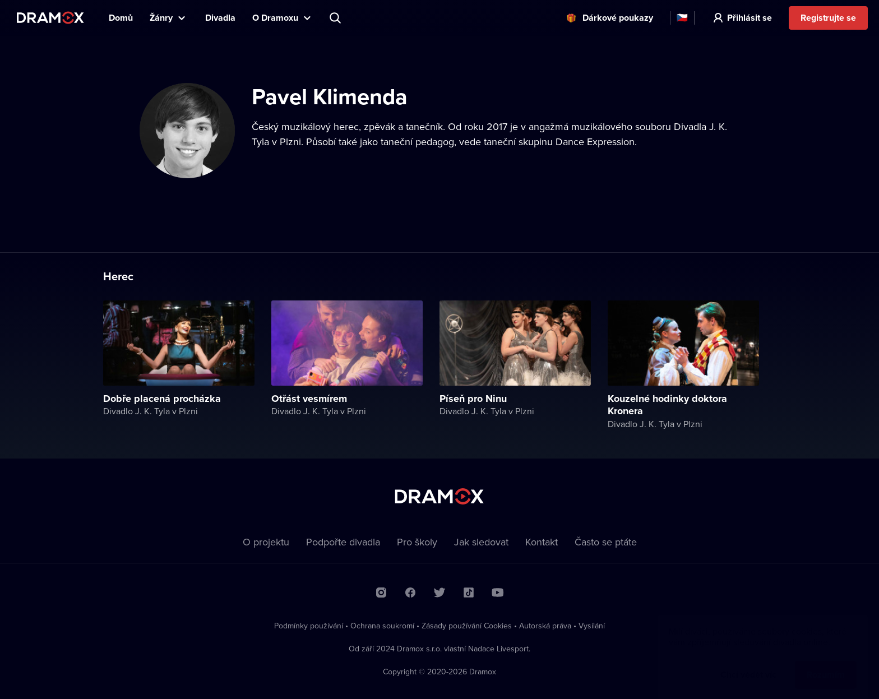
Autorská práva (545, 625)
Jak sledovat (481, 542)
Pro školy (417, 542)
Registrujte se (828, 17)
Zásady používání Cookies (467, 625)
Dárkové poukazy (617, 17)
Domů (121, 17)
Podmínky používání (308, 625)
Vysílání (592, 625)
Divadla (220, 17)
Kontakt (541, 542)
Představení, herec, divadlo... (336, 18)
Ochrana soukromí (382, 625)
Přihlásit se (749, 17)
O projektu (266, 542)
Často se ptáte (606, 542)
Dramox (50, 17)
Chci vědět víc (748, 663)
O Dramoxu (275, 17)
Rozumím (826, 663)
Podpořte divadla (343, 542)
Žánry (161, 17)
